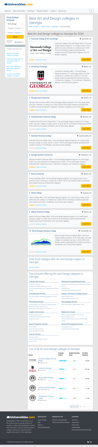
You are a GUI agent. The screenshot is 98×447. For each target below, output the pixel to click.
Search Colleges (42, 420)
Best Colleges (34, 26)
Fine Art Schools (35, 334)
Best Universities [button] (19, 11)
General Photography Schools (72, 324)
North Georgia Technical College (44, 231)
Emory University (37, 174)
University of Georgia (39, 67)
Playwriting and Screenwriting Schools (71, 290)
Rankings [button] (31, 11)
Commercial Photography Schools (70, 329)
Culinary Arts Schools (36, 281)
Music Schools (33, 327)
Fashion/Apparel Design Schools (69, 298)
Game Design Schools (69, 302)
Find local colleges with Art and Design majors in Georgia (15, 61)
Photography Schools (67, 327)
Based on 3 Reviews (41, 60)
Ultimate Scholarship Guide (59, 420)
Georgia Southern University (42, 155)
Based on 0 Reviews (41, 129)
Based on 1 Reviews (41, 205)
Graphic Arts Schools (36, 312)
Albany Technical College (40, 212)
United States (45, 26)
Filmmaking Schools (36, 302)
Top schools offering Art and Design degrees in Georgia (14, 68)
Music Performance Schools (36, 329)
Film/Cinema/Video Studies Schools (38, 306)
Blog (39, 422)
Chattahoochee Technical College (43, 117)
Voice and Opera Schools (67, 317)
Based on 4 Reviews (41, 167)
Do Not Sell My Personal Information (81, 430)
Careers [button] (53, 11)
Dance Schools (33, 341)
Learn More (86, 60)
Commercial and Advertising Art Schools (39, 317)
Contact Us (75, 420)
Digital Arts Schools (34, 319)
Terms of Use (75, 425)
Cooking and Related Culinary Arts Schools (40, 286)
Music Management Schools (36, 331)
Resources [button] (62, 11)
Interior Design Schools (67, 296)
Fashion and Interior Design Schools (74, 294)
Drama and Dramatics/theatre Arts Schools (72, 315)
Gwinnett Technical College (41, 136)
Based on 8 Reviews (41, 110)
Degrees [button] (8, 11)
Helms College (36, 193)
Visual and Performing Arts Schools (38, 339)
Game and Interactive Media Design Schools (72, 304)
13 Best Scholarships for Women (60, 422)
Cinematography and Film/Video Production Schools (42, 304)
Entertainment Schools (37, 294)
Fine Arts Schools (33, 337)
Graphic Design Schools (35, 315)
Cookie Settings (76, 427)
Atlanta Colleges (34, 267)
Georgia (55, 26)
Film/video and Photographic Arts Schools (40, 308)
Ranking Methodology (44, 427)
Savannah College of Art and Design (44, 39)
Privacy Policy (75, 422)
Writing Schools (65, 288)
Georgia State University (40, 98)
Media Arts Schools (68, 312)
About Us (40, 425)
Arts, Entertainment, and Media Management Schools (43, 296)
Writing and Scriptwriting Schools (73, 281)
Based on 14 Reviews (41, 91)
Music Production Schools (38, 324)
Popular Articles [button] (42, 11)
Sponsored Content (9, 41)
